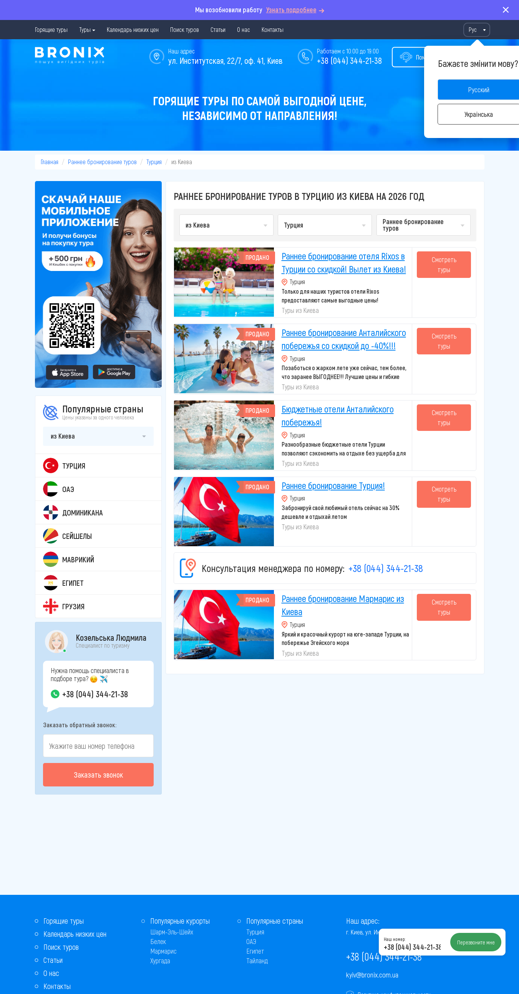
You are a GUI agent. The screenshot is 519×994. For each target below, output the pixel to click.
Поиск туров (184, 29)
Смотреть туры (444, 264)
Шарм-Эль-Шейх (171, 932)
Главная (49, 161)
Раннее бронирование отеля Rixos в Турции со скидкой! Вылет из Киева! (344, 262)
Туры (85, 29)
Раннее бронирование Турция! (333, 485)
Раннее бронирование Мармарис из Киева (343, 605)
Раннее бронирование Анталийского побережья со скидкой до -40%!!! (344, 339)
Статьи (218, 29)
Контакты (273, 29)
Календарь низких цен (133, 29)
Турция (154, 161)
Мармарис (163, 951)
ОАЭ (251, 941)
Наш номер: (394, 939)
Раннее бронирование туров (102, 161)
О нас (243, 29)
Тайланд (257, 960)
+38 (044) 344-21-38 (349, 60)
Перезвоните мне (476, 942)
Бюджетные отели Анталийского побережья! (338, 415)
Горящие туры (51, 29)
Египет (255, 951)
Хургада (160, 960)
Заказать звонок (98, 774)
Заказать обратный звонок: (79, 724)
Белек (158, 941)
